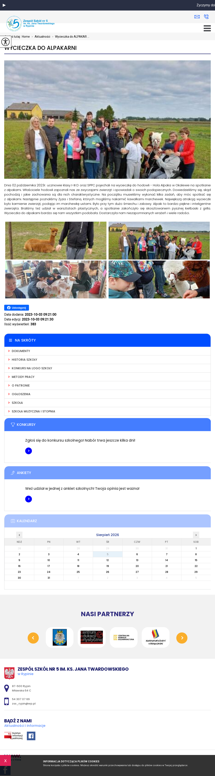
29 (196, 572)
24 (48, 572)
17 (48, 566)
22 (196, 566)
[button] (4, 5)
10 (48, 560)
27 (137, 572)
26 (107, 572)
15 (196, 560)
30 (19, 578)
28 (166, 572)
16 (19, 566)
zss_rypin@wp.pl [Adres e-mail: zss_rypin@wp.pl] (24, 704)
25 (78, 572)
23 (19, 572)
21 (166, 566)
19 (107, 566)
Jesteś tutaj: (13, 36)
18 (78, 566)
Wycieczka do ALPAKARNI (40, 48)
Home (26, 36)
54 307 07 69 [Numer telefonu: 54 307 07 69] (21, 699)
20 (137, 566)
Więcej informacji (28, 451)
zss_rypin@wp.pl (197, 16)
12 (107, 560)
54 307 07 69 (206, 16)
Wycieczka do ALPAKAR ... (69, 36)
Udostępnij (16, 307)
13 (137, 560)
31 (49, 578)
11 (78, 560)
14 (166, 560)
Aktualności (40, 36)
